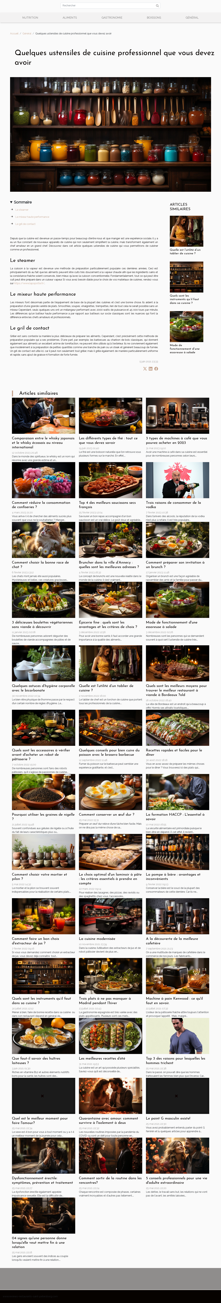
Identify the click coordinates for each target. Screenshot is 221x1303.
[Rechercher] (110, 6)
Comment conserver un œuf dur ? (106, 815)
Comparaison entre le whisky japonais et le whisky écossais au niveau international (43, 443)
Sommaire (23, 202)
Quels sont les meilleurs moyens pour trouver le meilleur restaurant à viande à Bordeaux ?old (176, 690)
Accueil (14, 33)
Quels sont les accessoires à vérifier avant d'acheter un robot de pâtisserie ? (41, 755)
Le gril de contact (25, 224)
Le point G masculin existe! (168, 1118)
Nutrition (30, 17)
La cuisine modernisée (97, 939)
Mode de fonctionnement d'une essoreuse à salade (185, 349)
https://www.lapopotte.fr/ (29, 283)
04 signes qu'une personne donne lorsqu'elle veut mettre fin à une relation (39, 1242)
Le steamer (21, 209)
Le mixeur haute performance (32, 216)
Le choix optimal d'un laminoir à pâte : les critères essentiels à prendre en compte (110, 879)
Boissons (154, 17)
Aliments (70, 17)
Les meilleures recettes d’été (102, 1058)
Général (192, 17)
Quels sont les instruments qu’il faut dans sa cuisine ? (184, 299)
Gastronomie (112, 17)
